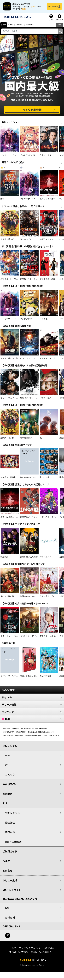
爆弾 (2, 201)
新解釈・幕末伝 (7, 241)
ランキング (32, 714)
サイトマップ (54, 738)
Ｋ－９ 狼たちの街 (9, 361)
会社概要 (6, 730)
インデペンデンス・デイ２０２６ (34, 361)
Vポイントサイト (12, 892)
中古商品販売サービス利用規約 (14, 734)
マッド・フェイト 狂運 (11, 400)
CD (15, 27)
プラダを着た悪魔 (47, 281)
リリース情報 (32, 706)
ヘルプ (6, 863)
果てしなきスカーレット (50, 201)
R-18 (32, 721)
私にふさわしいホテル (30, 678)
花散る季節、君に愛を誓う (51, 599)
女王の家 (4, 559)
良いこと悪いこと (47, 480)
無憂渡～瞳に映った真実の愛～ (33, 599)
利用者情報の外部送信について (36, 738)
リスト (51, 22)
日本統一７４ (45, 158)
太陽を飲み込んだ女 (29, 559)
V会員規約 (15, 730)
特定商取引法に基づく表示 (13, 738)
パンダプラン (26, 321)
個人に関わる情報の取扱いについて (41, 734)
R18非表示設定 (13, 844)
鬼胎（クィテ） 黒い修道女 (32, 400)
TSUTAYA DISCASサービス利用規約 (34, 730)
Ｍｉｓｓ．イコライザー (50, 361)
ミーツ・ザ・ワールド (10, 678)
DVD (6, 27)
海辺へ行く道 (45, 678)
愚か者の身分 (26, 440)
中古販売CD (40, 27)
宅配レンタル (12, 815)
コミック (25, 27)
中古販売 (10, 834)
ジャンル (32, 699)
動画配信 (7, 796)
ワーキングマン (27, 241)
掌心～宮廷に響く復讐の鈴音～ (14, 599)
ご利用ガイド (10, 853)
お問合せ (7, 872)
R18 (59, 27)
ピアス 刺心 (45, 400)
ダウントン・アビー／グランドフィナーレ (38, 638)
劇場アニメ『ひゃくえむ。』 (32, 519)
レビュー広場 (10, 882)
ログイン (59, 22)
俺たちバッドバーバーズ (30, 480)
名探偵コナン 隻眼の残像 (12, 281)
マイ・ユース (45, 559)
